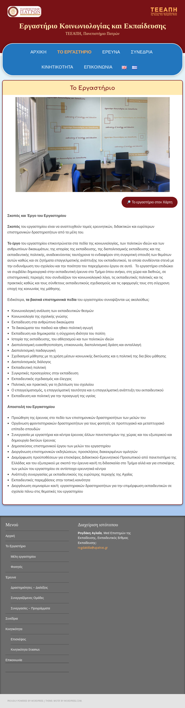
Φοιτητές (17, 567)
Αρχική (38, 52)
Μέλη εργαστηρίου (23, 556)
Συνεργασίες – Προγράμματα (30, 608)
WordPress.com (73, 701)
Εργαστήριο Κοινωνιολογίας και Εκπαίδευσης (92, 25)
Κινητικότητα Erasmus (25, 649)
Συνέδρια (141, 52)
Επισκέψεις (18, 639)
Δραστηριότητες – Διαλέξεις (29, 587)
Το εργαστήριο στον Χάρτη (149, 202)
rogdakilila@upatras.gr (93, 547)
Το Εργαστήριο (74, 52)
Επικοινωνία (98, 67)
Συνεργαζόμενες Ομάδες (27, 598)
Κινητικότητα (57, 67)
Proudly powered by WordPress (25, 701)
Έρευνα (111, 52)
